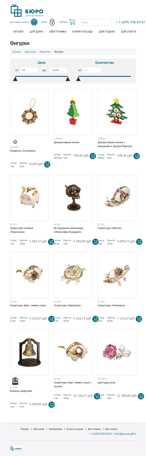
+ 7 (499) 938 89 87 (101, 433)
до (44, 70)
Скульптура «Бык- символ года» (28, 305)
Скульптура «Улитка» (110, 228)
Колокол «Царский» (21, 391)
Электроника (57, 31)
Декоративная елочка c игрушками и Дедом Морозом (115, 144)
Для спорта (128, 31)
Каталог (18, 31)
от (17, 70)
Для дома (36, 31)
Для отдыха (107, 31)
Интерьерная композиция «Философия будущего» (68, 229)
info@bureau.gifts (125, 433)
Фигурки (58, 51)
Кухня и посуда (83, 31)
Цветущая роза (106, 382)
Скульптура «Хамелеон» (111, 305)
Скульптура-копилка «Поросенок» (21, 229)
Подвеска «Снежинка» (23, 150)
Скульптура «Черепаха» (67, 305)
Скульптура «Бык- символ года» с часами (73, 384)
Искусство (45, 51)
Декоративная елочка (66, 142)
